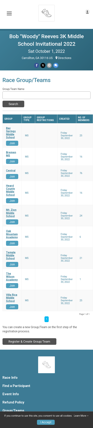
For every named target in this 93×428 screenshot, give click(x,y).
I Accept (45, 422)
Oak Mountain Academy (12, 234)
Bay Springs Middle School (11, 133)
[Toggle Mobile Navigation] (9, 13)
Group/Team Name (13, 89)
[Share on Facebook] (36, 65)
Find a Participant (16, 386)
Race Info (10, 378)
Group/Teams (13, 411)
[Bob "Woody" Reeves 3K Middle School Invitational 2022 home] (46, 12)
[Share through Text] (55, 65)
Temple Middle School (11, 255)
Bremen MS (11, 154)
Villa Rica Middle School (11, 298)
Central (10, 170)
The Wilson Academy (12, 276)
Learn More (80, 415)
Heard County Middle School (10, 190)
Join (12, 143)
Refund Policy (13, 402)
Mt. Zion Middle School (11, 213)
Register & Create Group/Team (29, 341)
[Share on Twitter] (42, 65)
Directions (64, 58)
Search (13, 104)
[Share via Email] (49, 65)
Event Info (11, 394)
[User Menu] (87, 11)
